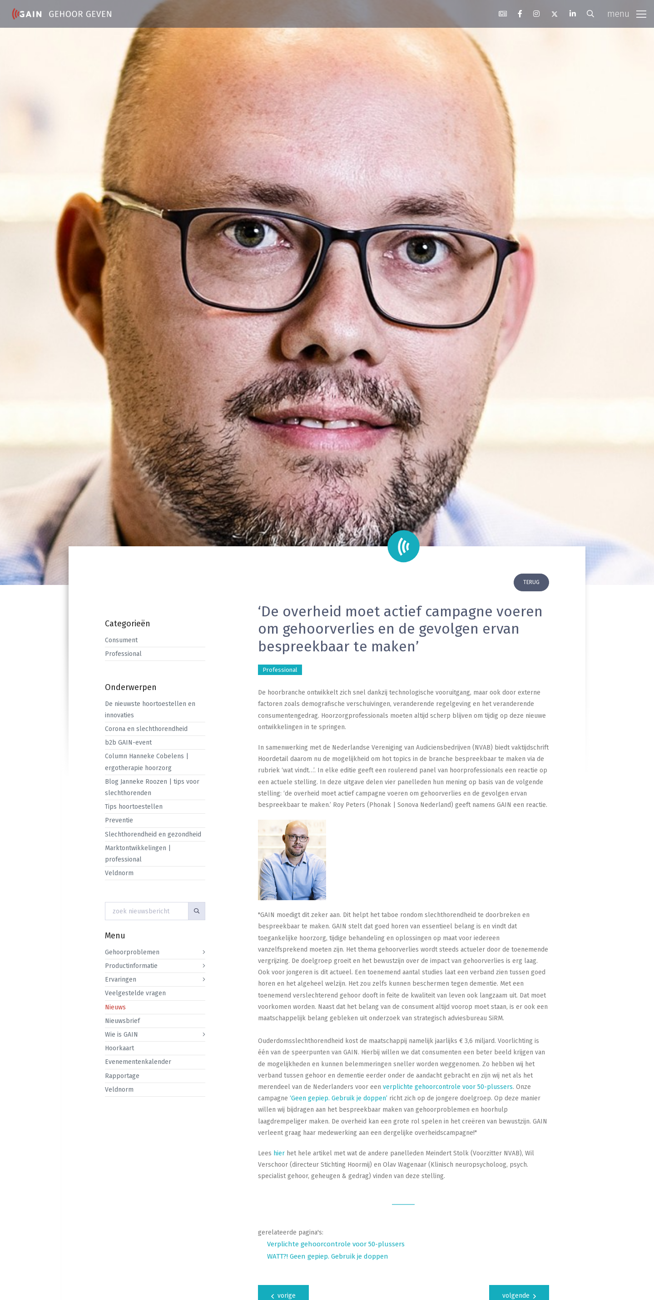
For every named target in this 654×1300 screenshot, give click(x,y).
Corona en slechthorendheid (146, 729)
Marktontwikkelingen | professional (138, 853)
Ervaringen (120, 979)
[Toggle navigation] (627, 14)
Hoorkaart (119, 1048)
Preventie (119, 820)
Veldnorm (119, 873)
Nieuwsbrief (122, 1021)
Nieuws (115, 1007)
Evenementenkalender (138, 1062)
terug (531, 582)
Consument (121, 640)
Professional (123, 654)
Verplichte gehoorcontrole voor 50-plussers (336, 1244)
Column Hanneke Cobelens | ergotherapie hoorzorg (146, 761)
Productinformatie (131, 966)
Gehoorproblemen (132, 952)
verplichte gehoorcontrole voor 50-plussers (448, 1087)
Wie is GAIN (121, 1034)
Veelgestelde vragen (135, 993)
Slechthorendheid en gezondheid (153, 834)
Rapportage (122, 1076)
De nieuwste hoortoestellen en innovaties (150, 709)
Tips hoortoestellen (134, 807)
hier (279, 1153)
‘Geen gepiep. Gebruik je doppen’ (338, 1098)
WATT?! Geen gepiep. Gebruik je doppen (327, 1256)
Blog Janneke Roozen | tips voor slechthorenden (152, 787)
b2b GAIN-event (128, 742)
